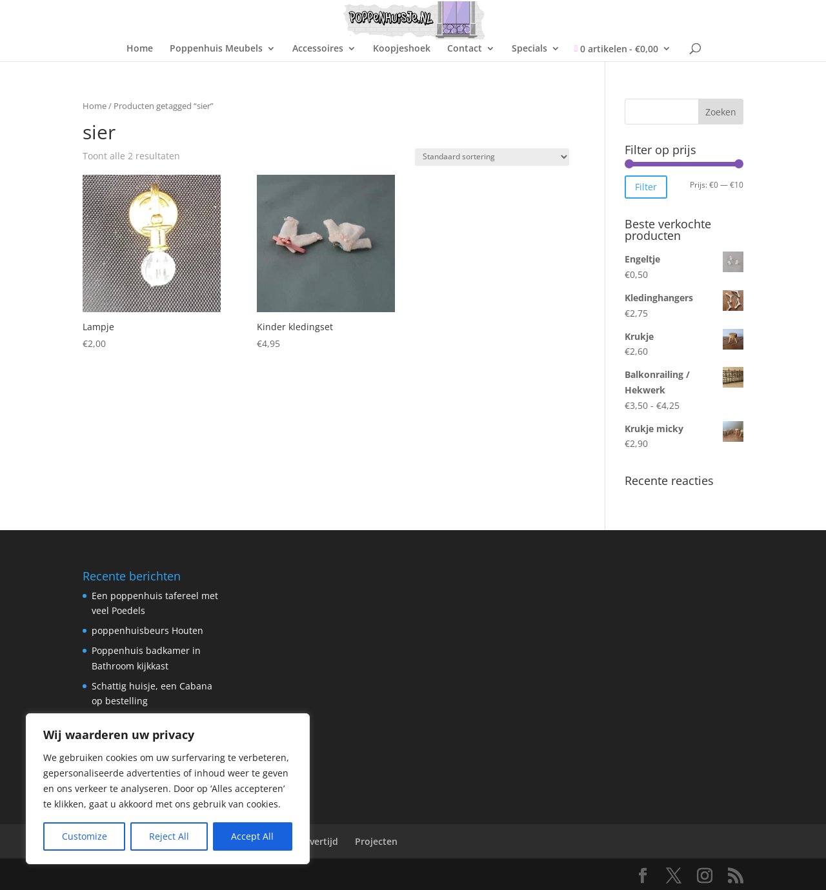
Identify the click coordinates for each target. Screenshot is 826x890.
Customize (84, 836)
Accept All (252, 836)
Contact (464, 49)
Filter (646, 187)
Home (139, 49)
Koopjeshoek (401, 49)
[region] (168, 788)
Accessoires (317, 49)
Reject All (169, 836)
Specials (529, 49)
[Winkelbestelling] (492, 157)
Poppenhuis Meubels (216, 49)
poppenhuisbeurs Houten (147, 630)
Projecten (376, 841)
